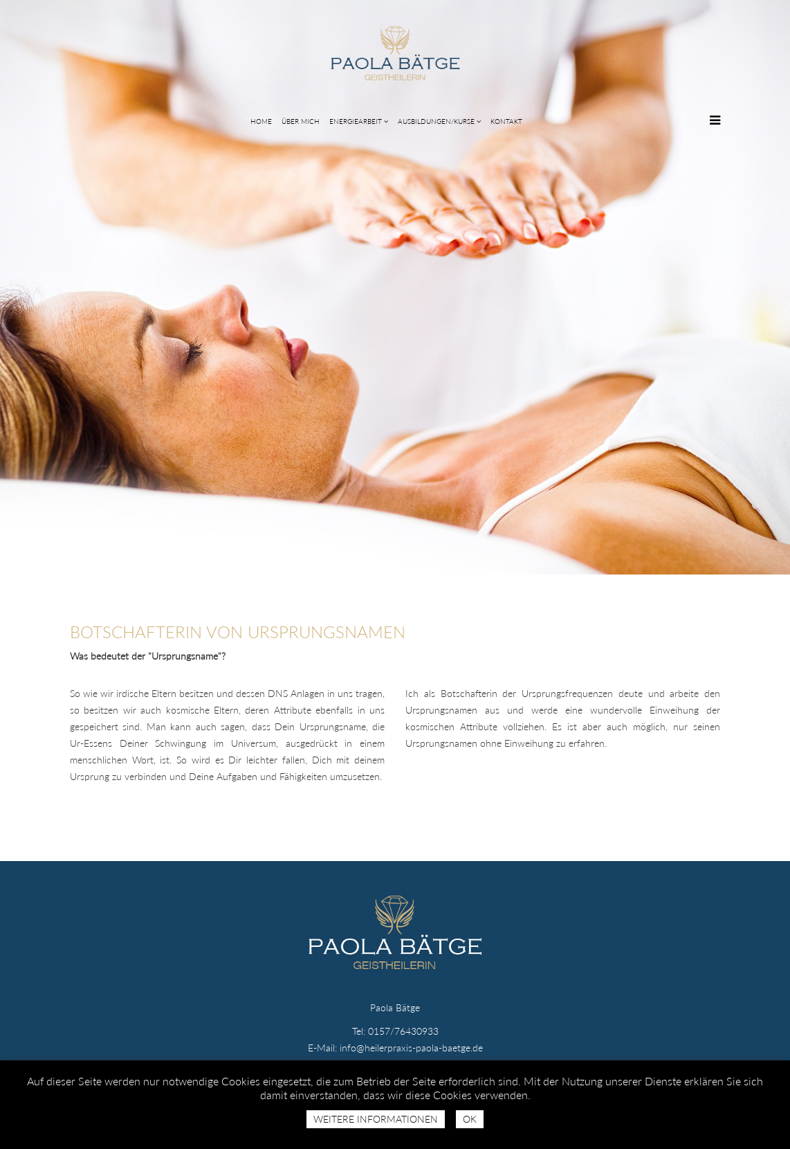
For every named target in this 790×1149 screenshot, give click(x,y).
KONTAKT (506, 121)
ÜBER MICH (301, 121)
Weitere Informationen (375, 1119)
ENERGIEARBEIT (355, 121)
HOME (261, 121)
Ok (470, 1119)
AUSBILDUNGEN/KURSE (436, 121)
